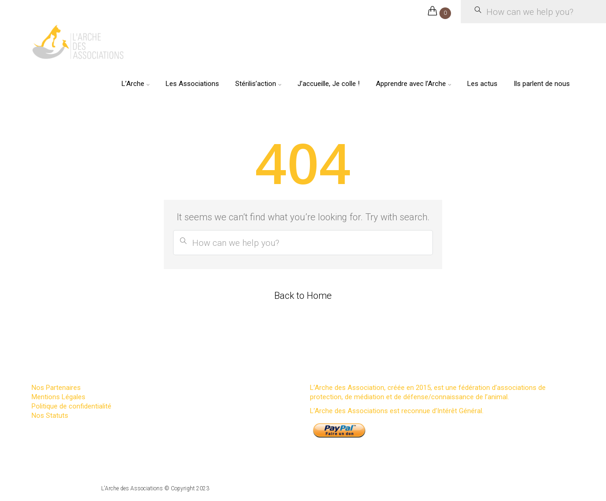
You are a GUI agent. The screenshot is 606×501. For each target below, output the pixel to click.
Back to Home (303, 295)
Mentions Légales (58, 397)
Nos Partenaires (56, 387)
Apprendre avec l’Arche (411, 83)
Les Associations (192, 83)
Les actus (482, 83)
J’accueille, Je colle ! (328, 83)
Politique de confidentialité (71, 406)
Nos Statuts (50, 415)
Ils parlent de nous (542, 83)
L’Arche (133, 83)
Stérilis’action (255, 83)
